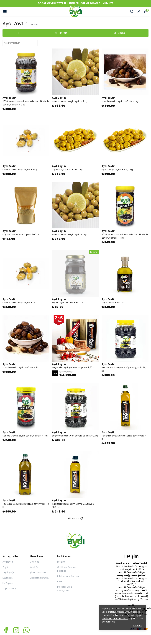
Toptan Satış (9, 588)
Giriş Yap (34, 561)
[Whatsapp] (26, 630)
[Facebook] (6, 630)
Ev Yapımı (8, 583)
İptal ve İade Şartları (68, 576)
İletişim (61, 561)
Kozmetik (8, 577)
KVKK (59, 581)
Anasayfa (8, 561)
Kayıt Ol (34, 567)
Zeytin (6, 567)
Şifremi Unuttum (39, 572)
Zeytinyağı (8, 572)
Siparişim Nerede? (39, 577)
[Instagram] (16, 630)
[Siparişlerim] (139, 11)
